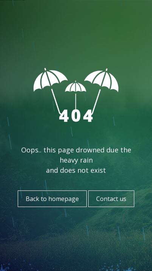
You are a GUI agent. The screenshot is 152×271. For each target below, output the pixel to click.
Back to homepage (52, 199)
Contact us (111, 199)
